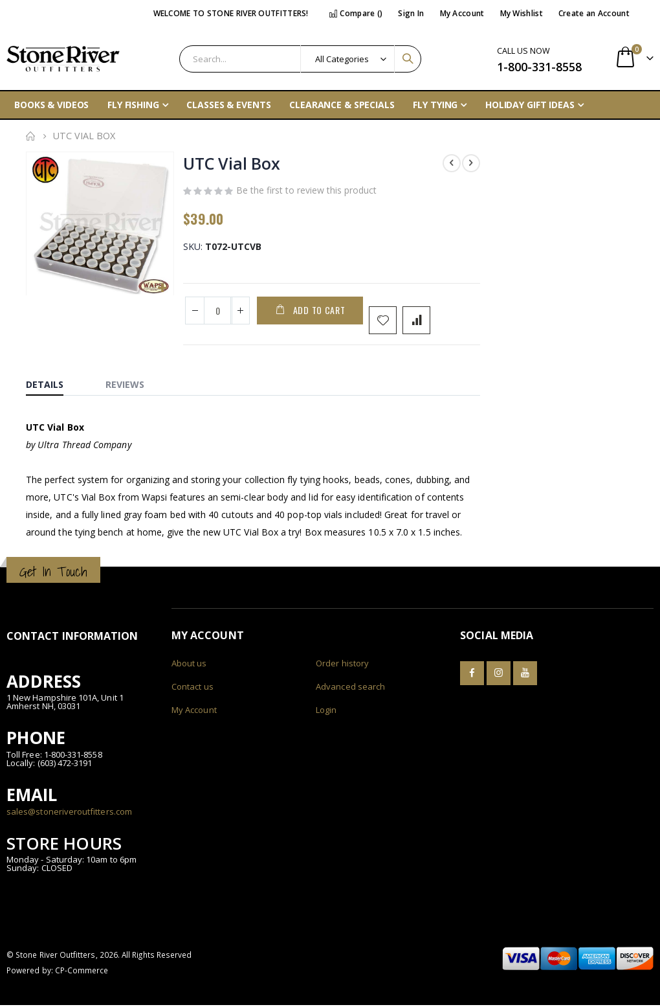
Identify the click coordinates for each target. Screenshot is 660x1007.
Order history (342, 665)
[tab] (54, 383)
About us (189, 665)
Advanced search (350, 688)
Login (326, 712)
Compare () (356, 13)
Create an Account (594, 13)
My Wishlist (521, 13)
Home (30, 136)
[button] (162, 288)
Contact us (192, 688)
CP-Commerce (82, 972)
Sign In (411, 13)
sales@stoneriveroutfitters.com (69, 813)
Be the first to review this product (306, 191)
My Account (462, 13)
